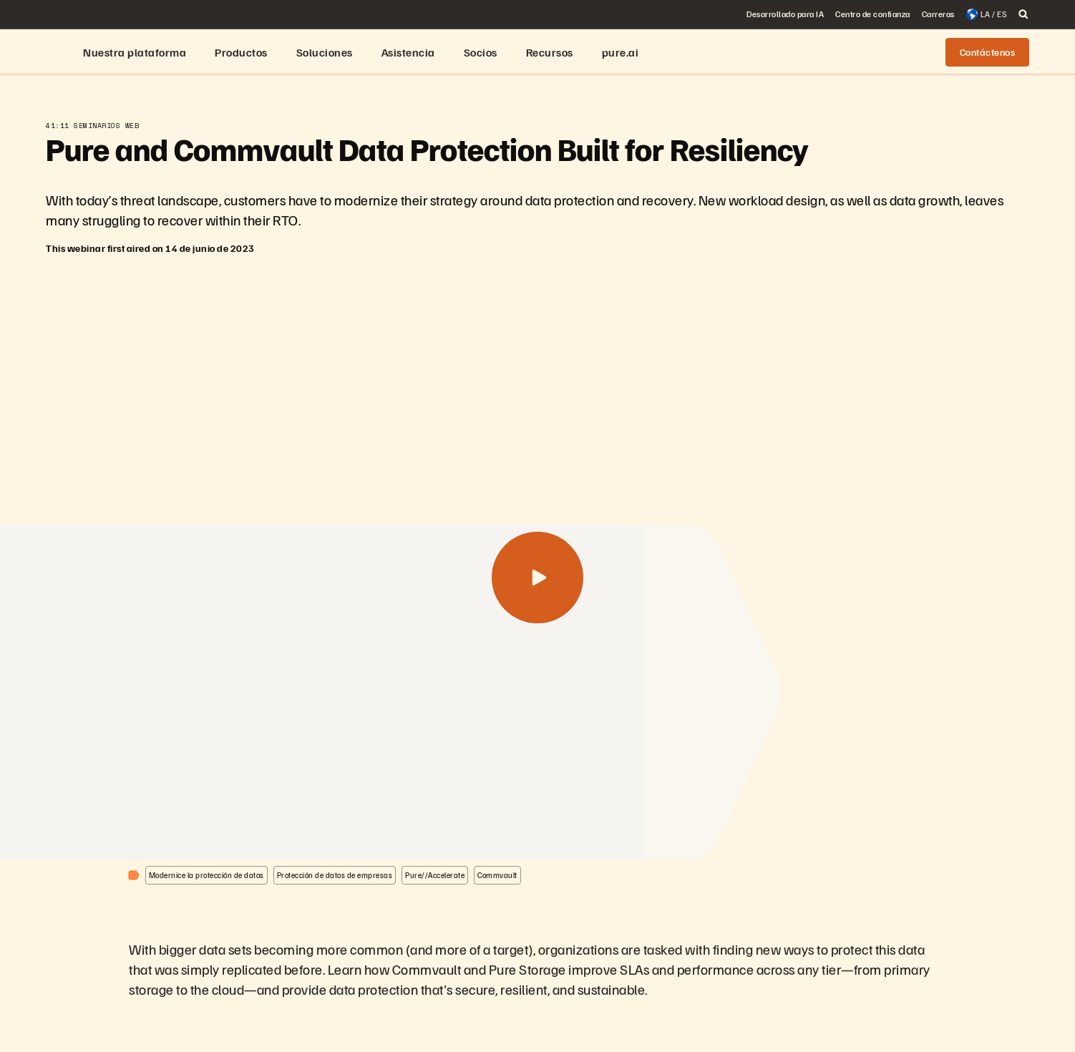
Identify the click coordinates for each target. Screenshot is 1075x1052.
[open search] (1023, 14)
